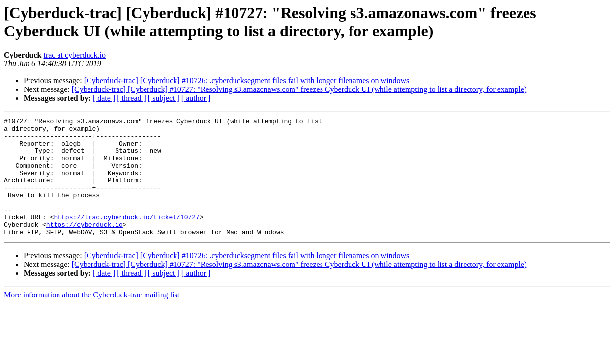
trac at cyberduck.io (74, 55)
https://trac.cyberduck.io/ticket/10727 (126, 237)
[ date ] (104, 98)
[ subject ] (163, 98)
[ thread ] (131, 98)
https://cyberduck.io (84, 246)
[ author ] (196, 98)
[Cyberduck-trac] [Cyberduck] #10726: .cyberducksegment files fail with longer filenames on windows (246, 80)
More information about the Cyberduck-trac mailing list (91, 318)
